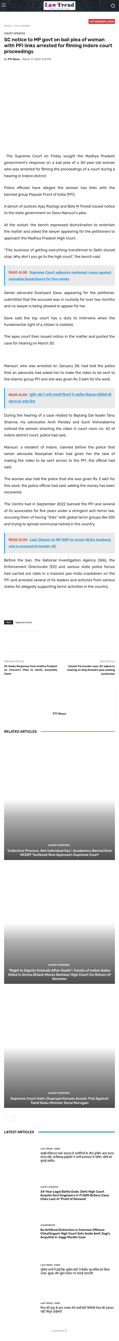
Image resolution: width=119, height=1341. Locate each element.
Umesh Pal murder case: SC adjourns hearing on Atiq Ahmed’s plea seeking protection (91, 670)
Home (7, 25)
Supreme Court (24, 622)
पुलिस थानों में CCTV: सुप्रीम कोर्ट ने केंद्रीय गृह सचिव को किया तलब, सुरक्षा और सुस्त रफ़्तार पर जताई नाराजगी (75, 1271)
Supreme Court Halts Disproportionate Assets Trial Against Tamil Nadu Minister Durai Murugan (59, 1101)
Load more (59, 1330)
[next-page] (13, 1117)
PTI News (14, 59)
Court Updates (22, 25)
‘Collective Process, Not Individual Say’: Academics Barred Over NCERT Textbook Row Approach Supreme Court (59, 853)
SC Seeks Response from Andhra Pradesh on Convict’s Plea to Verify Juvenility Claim (30, 670)
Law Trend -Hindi (50, 1149)
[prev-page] (6, 1117)
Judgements (47, 1225)
